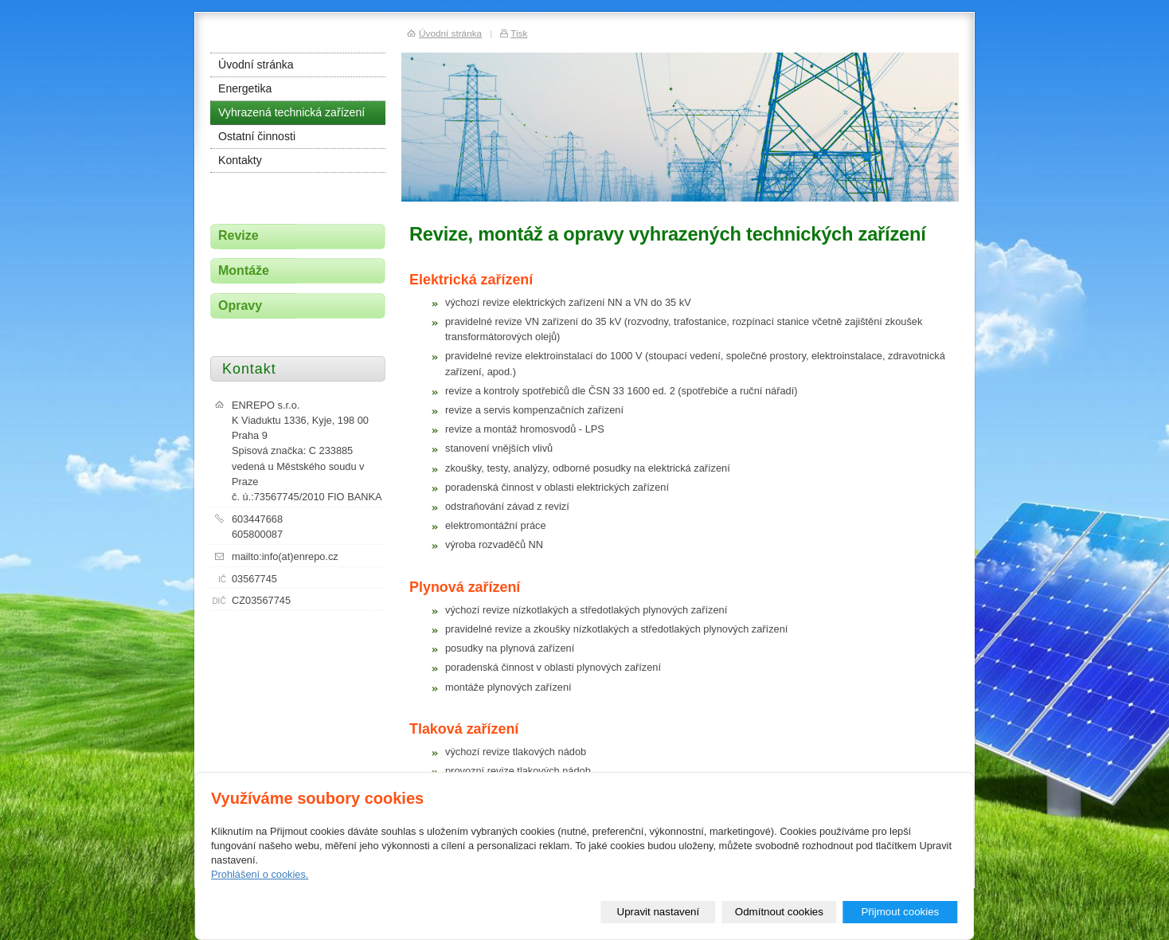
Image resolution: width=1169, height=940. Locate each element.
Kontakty (240, 160)
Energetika (245, 88)
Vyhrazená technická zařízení (291, 112)
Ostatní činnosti (256, 136)
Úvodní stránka (256, 64)
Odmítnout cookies (779, 912)
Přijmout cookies (900, 912)
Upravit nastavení (658, 912)
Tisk (518, 33)
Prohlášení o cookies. (259, 874)
